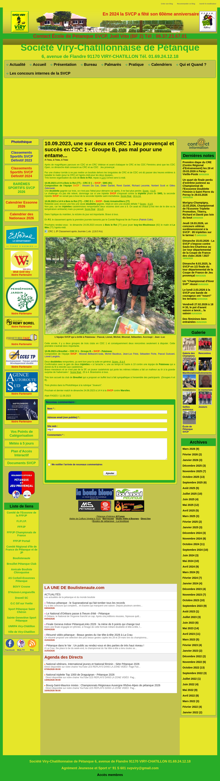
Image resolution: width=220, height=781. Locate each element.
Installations (189, 390)
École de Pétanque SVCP (188, 429)
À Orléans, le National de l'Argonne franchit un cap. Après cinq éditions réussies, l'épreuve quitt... (92, 616)
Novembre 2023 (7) (194, 594)
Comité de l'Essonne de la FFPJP (21, 514)
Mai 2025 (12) (191, 504)
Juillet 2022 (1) (192, 678)
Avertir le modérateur (207, 4)
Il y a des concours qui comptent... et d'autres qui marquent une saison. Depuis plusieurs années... (93, 605)
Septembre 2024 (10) (195, 549)
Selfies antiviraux (188, 408)
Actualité (16, 64)
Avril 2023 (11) (191, 633)
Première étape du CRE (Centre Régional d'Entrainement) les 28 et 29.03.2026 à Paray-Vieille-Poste (198, 168)
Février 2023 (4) (192, 645)
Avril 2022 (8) (191, 695)
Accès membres (110, 775)
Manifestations (190, 373)
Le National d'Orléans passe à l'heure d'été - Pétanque (78, 613)
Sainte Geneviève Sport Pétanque (21, 619)
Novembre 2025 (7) (194, 471)
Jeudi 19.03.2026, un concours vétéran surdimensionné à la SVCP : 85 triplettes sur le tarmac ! (197, 229)
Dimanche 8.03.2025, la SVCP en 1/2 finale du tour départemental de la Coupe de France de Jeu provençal (198, 269)
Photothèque (21, 142)
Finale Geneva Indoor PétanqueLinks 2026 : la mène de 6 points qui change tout (93, 624)
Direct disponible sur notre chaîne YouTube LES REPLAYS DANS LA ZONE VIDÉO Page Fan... (92, 666)
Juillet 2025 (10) (192, 493)
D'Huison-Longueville (21, 592)
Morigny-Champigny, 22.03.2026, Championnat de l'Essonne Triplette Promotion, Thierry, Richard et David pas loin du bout (198, 210)
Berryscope (108, 518)
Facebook (10, 650)
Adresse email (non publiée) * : (63, 417)
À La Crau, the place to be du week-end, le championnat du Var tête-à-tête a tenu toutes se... (90, 648)
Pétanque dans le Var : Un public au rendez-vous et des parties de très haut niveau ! (95, 645)
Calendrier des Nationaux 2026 (21, 216)
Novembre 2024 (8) (194, 538)
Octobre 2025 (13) (194, 476)
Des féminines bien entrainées (195, 320)
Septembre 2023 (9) (195, 605)
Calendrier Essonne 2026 (21, 204)
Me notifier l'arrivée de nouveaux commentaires (77, 464)
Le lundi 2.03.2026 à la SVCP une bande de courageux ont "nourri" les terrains (197, 294)
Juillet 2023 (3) (192, 617)
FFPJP (21, 526)
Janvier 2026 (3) (192, 460)
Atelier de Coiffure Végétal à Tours (85, 518)
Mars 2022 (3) (191, 701)
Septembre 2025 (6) (195, 482)
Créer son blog (167, 4)
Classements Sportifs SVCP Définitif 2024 (21, 172)
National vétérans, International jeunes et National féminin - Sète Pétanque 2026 (92, 663)
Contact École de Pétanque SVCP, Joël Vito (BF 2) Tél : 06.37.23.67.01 (110, 36)
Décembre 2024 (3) (194, 532)
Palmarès (111, 64)
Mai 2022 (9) (190, 689)
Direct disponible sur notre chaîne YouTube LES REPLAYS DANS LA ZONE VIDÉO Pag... (90, 677)
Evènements (205, 373)
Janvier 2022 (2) (192, 712)
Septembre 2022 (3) (195, 673)
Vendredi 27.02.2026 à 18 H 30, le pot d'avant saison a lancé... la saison (198, 309)
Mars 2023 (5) (191, 639)
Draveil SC (21, 597)
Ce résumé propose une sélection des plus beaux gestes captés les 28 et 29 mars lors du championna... (96, 637)
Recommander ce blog (186, 4)
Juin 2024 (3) (190, 555)
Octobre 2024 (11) (194, 544)
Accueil (38, 64)
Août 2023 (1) (191, 611)
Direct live (146, 518)
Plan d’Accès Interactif (21, 453)
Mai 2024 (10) (191, 560)
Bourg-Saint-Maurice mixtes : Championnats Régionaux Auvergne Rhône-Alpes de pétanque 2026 (103, 685)
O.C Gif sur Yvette (21, 603)
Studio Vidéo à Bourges (127, 518)
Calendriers (160, 64)
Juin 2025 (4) (190, 499)
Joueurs (202, 407)
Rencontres (204, 353)
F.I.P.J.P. (21, 521)
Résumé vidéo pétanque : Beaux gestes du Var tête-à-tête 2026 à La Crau (89, 634)
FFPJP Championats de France (21, 534)
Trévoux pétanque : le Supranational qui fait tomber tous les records (85, 602)
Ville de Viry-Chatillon (21, 631)
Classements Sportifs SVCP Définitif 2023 (21, 156)
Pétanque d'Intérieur (111, 516)
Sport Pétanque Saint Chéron (21, 611)
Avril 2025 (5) (191, 510)
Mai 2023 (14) (191, 628)
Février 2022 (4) (192, 706)
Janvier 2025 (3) (192, 527)
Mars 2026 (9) (191, 448)
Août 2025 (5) (191, 488)
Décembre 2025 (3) (194, 465)
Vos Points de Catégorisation (21, 433)
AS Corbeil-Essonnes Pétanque (21, 579)
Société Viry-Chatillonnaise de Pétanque (110, 47)
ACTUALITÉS (52, 594)
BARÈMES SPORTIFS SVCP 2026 (21, 188)
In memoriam (205, 390)
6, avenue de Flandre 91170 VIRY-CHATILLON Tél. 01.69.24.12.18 (110, 56)
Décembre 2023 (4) (194, 589)
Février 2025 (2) (192, 521)
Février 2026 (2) (192, 454)
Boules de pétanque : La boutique (110, 521)
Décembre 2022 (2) (194, 656)
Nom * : (51, 408)
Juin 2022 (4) (190, 684)
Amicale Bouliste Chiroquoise (21, 571)
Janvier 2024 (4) (192, 583)
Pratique (135, 64)
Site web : (52, 426)
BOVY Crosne (21, 586)
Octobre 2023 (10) (194, 600)
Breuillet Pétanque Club (21, 563)
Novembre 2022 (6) (194, 661)
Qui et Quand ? (191, 64)
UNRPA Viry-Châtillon (21, 626)
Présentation (63, 64)
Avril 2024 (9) (191, 566)
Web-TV (21, 650)
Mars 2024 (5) (191, 572)
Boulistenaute (21, 558)
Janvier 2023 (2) (192, 650)
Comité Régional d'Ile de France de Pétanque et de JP (21, 549)
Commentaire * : (55, 435)
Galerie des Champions (189, 354)
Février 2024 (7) (192, 577)
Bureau (89, 64)
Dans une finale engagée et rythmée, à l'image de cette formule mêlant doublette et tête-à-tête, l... (93, 627)
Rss (32, 650)
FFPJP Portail (21, 540)
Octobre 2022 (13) (194, 667)
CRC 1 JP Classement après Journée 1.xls (69, 231)
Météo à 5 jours (21, 443)
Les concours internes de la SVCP (38, 73)
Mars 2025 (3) (191, 516)
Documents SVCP (21, 463)
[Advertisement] (110, 107)
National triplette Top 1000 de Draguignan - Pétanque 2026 (80, 674)
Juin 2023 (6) (190, 622)
